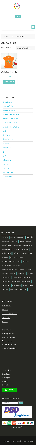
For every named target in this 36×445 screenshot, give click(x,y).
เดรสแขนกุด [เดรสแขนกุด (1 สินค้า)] (29, 269)
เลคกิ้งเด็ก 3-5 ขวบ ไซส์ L (10, 123)
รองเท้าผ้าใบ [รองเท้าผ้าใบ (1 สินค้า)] (13, 257)
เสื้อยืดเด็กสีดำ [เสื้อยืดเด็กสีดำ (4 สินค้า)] (26, 277)
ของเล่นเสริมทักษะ (8, 172)
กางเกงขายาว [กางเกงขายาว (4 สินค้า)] (14, 241)
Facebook (6, 374)
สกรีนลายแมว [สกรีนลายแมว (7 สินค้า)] (17, 261)
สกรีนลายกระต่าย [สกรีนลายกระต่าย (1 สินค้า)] (6, 261)
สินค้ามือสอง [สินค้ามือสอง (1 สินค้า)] (16, 265)
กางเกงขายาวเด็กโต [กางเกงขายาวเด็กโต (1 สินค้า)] (25, 241)
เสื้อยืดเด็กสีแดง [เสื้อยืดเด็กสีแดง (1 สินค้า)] (6, 285)
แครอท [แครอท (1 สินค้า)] (31, 285)
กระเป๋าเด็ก (6, 164)
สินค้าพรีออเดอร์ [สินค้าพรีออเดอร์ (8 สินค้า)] (6, 265)
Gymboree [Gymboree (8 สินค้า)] (5, 237)
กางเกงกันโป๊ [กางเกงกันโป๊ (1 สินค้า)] (5, 241)
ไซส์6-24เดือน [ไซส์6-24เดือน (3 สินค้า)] (23, 290)
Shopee (6, 381)
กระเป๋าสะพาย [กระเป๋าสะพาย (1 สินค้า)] (21, 237)
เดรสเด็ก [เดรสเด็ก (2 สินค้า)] (21, 269)
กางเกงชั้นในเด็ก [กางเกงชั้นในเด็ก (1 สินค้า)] (6, 245)
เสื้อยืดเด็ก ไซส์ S (8, 139)
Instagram (7, 378)
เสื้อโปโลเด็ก (6, 135)
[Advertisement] (18, 199)
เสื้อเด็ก (5, 131)
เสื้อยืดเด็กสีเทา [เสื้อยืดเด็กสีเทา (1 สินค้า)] (16, 281)
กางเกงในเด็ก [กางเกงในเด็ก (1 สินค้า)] (16, 249)
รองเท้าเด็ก (6, 168)
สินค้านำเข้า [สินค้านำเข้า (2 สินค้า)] (26, 261)
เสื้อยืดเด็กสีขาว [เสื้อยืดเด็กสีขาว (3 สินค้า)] (6, 277)
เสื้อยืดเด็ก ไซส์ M (8, 143)
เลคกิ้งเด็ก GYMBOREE (9, 110)
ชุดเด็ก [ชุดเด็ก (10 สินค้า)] (9, 253)
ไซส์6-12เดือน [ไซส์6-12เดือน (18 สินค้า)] (14, 290)
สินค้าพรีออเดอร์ (7, 176)
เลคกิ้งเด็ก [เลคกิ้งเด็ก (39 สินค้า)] (12, 273)
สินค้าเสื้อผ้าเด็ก (6, 306)
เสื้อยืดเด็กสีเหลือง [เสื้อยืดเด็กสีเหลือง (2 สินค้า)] (26, 281)
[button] (33, 27)
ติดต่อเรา (5, 322)
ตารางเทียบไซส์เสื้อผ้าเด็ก (9, 314)
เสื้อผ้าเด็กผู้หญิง (7, 102)
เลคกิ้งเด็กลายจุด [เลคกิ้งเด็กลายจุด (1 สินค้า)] (21, 273)
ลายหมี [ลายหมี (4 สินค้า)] (21, 257)
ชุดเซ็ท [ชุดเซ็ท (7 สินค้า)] (4, 253)
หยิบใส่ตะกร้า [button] (8, 82)
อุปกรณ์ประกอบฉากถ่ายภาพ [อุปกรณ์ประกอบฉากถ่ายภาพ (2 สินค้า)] (9, 269)
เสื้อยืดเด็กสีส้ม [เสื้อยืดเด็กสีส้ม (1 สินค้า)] (6, 281)
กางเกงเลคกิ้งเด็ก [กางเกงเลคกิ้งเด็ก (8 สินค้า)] (6, 249)
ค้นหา (21, 403)
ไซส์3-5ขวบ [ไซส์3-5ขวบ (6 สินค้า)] (5, 290)
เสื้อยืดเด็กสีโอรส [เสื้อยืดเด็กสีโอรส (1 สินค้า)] (16, 285)
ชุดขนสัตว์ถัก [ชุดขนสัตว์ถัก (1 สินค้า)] (25, 249)
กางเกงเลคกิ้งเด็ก (8, 106)
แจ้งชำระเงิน (6, 318)
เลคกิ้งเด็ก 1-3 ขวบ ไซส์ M (10, 119)
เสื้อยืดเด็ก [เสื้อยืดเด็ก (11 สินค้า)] (30, 273)
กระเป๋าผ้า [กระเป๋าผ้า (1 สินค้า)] (12, 237)
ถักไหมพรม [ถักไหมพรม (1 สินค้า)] (5, 257)
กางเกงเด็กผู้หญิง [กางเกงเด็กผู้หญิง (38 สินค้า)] (27, 245)
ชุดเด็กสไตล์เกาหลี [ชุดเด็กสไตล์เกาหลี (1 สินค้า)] (27, 253)
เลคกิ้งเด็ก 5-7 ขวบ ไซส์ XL (11, 127)
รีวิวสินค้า (5, 310)
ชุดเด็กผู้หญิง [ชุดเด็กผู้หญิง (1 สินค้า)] (16, 253)
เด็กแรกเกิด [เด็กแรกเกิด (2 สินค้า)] (5, 273)
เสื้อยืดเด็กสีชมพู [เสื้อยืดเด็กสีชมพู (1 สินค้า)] (16, 277)
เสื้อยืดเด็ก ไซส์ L (8, 148)
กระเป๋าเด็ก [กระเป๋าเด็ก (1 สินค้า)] (30, 237)
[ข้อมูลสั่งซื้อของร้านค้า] (25, 48)
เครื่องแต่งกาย (7, 160)
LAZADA (6, 385)
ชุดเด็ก (5, 156)
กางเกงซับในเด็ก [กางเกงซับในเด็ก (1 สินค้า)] (17, 245)
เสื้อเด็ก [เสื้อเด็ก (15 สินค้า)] (25, 285)
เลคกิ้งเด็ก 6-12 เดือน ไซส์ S (11, 114)
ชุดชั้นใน (5, 152)
